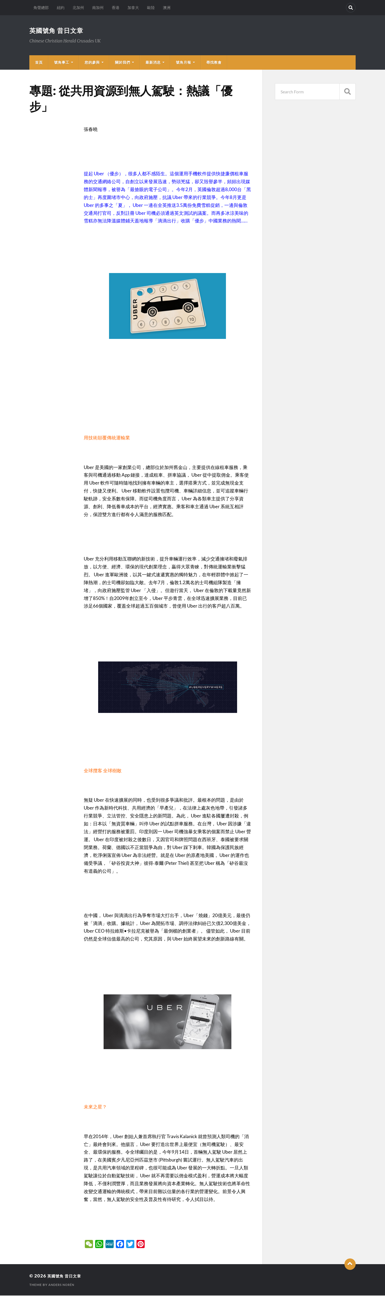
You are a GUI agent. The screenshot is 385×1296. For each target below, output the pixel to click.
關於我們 (122, 63)
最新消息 (153, 63)
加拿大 (133, 7)
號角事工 (61, 63)
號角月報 (183, 63)
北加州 (78, 7)
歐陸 (151, 7)
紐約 (60, 7)
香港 (115, 7)
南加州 (98, 7)
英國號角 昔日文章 (60, 30)
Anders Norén (62, 1285)
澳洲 (166, 7)
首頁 (39, 63)
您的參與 (92, 63)
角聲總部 (41, 7)
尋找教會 (214, 63)
